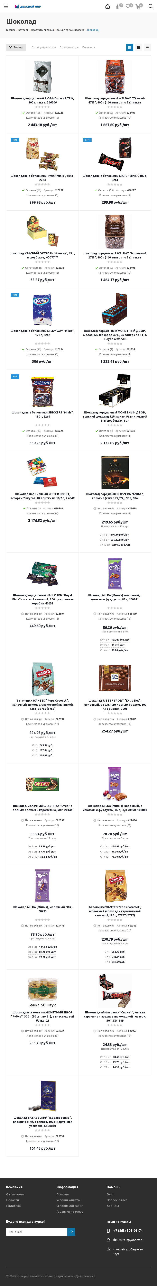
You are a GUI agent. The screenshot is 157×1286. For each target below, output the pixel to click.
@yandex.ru (135, 1240)
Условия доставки (69, 1205)
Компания (14, 1187)
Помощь (62, 1194)
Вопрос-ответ (117, 1200)
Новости (12, 1200)
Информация (67, 1187)
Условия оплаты (68, 1200)
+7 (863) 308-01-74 (127, 1230)
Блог (110, 1194)
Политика (13, 1205)
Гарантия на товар (69, 1211)
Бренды (113, 1205)
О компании (15, 1194)
